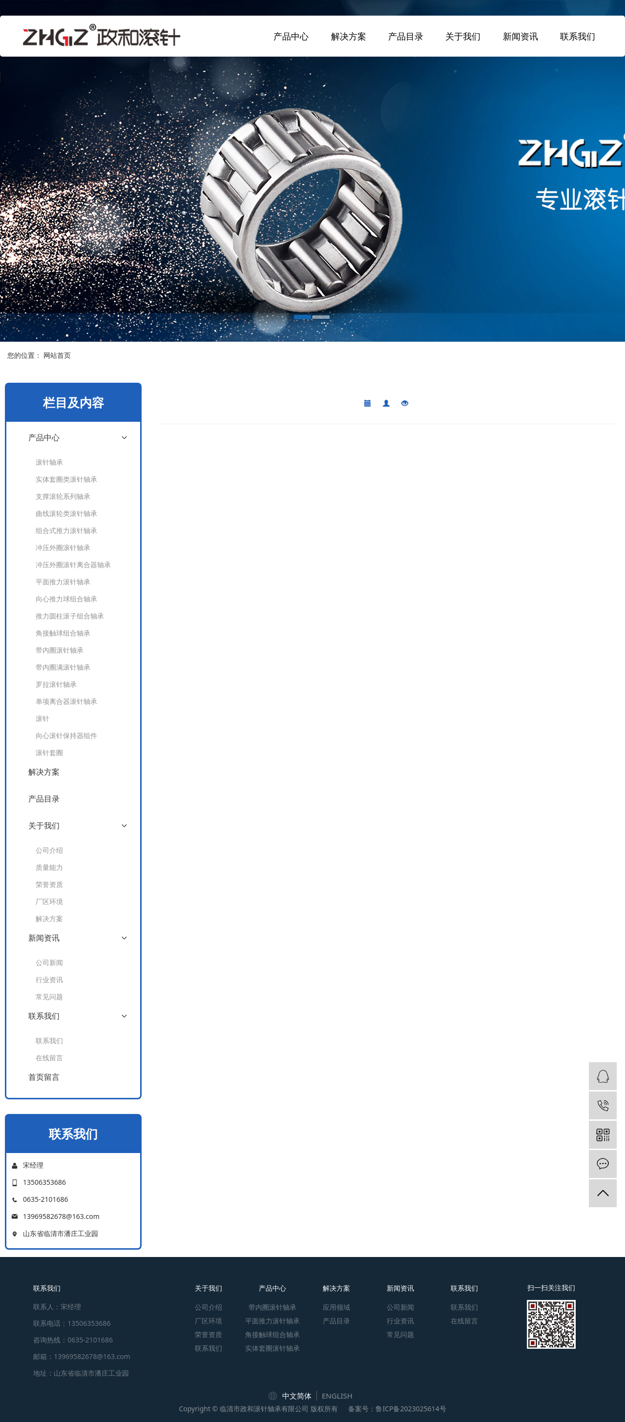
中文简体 (297, 1396)
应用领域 (336, 1307)
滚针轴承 (49, 462)
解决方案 (348, 36)
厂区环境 (49, 901)
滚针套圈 (49, 752)
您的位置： (24, 355)
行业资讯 (49, 979)
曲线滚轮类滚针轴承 (66, 513)
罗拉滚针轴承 (56, 684)
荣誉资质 (49, 884)
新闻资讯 (520, 36)
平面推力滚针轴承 (63, 581)
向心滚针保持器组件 (66, 735)
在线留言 (49, 1057)
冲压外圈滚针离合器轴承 (73, 564)
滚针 (42, 718)
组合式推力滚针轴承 (66, 530)
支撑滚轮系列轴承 (63, 496)
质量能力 (49, 867)
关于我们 (462, 36)
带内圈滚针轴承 (59, 650)
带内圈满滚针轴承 (63, 667)
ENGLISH (337, 1396)
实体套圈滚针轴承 (272, 1348)
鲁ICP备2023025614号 (410, 1408)
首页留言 (44, 1077)
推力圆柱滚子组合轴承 (70, 615)
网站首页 (57, 355)
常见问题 (49, 996)
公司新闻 (49, 962)
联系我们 (577, 36)
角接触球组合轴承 (63, 633)
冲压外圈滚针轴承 (63, 547)
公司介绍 (49, 850)
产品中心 (291, 36)
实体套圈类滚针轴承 (66, 479)
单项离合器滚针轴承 (66, 701)
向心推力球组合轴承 (66, 598)
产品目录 (405, 36)
